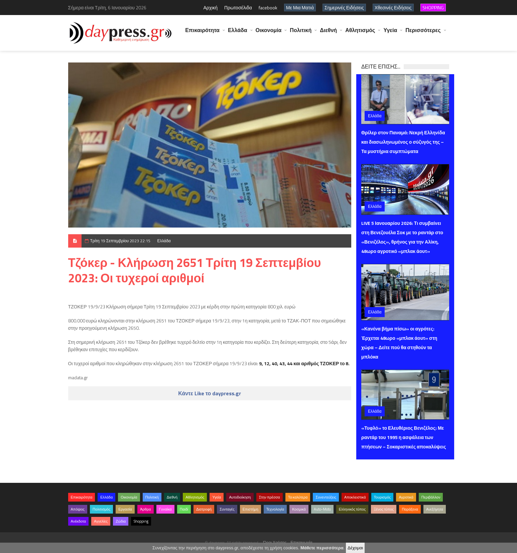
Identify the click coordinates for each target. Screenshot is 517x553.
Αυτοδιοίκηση (240, 497)
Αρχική (210, 7)
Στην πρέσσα (269, 497)
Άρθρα (145, 509)
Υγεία (390, 33)
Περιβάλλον (430, 497)
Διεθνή (328, 33)
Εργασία (125, 509)
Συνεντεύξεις (325, 497)
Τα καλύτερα (298, 497)
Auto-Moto (322, 509)
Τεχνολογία (275, 509)
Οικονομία (269, 33)
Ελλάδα (237, 33)
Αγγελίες (101, 521)
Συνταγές (227, 509)
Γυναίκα (165, 509)
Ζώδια (121, 521)
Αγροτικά (406, 497)
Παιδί (184, 509)
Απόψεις (78, 509)
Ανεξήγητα (434, 509)
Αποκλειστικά (355, 497)
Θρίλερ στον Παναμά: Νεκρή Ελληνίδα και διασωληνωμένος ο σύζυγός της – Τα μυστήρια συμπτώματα (403, 142)
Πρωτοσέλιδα (238, 7)
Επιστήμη (250, 509)
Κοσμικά (299, 509)
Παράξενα (410, 509)
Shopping (141, 521)
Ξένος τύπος (384, 509)
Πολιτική (300, 33)
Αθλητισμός (360, 33)
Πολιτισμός (101, 509)
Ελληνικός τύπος (352, 509)
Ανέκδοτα (78, 521)
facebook (268, 7)
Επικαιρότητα (202, 33)
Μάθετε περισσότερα (322, 547)
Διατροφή (204, 509)
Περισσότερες (422, 33)
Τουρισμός (382, 497)
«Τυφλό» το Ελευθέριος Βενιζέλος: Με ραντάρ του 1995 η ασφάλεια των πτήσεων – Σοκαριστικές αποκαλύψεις (403, 437)
